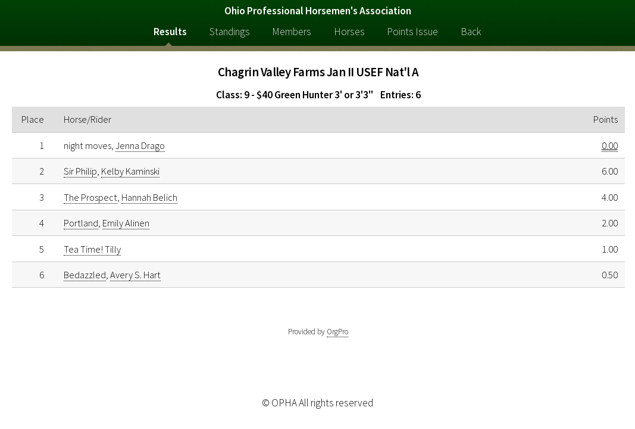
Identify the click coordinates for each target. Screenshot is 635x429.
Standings (229, 31)
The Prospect (90, 197)
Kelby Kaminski (130, 171)
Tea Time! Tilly (92, 249)
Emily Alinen (125, 223)
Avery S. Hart (135, 275)
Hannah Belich (149, 197)
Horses (349, 31)
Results (170, 31)
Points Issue (412, 31)
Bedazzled (85, 275)
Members (291, 31)
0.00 (610, 145)
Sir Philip (80, 171)
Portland (81, 223)
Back (471, 31)
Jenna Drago (140, 145)
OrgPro (337, 332)
